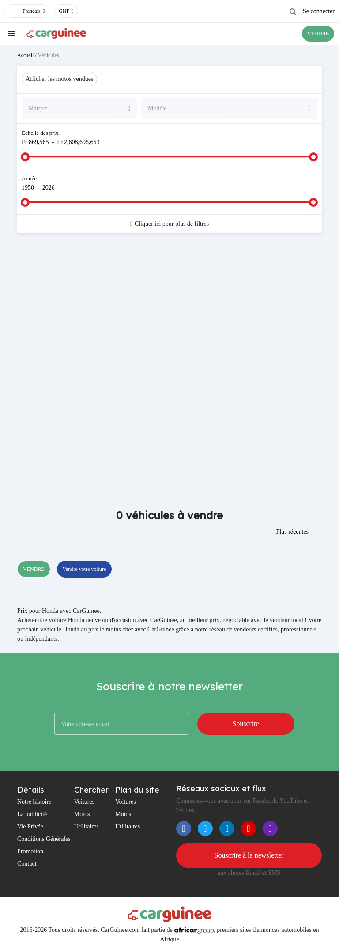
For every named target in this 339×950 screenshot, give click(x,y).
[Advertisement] (169, 310)
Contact (27, 863)
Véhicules (48, 55)
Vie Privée (30, 826)
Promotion (30, 851)
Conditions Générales (44, 839)
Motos (82, 814)
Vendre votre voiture (84, 569)
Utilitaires (86, 826)
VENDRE (318, 33)
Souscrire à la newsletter (249, 855)
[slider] (25, 156)
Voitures (84, 801)
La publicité (32, 814)
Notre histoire (34, 801)
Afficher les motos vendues (59, 79)
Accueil (25, 55)
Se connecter (319, 11)
